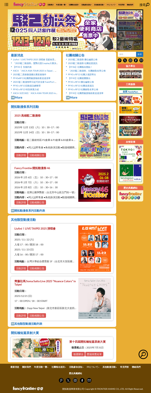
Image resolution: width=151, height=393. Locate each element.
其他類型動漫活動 (23, 219)
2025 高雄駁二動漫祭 (27, 115)
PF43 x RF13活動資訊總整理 (27, 85)
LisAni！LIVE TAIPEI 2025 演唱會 (35, 228)
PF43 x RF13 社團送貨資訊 (81, 85)
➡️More (16, 97)
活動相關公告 (37, 155)
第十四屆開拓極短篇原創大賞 (87, 341)
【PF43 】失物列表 (22, 67)
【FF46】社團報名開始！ (80, 67)
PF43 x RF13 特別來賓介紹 (26, 89)
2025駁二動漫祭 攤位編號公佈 (82, 59)
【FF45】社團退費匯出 (79, 78)
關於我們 (26, 367)
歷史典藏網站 (75, 373)
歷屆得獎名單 (94, 354)
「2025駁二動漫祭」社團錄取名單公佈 (87, 70)
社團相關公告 (75, 55)
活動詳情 (21, 155)
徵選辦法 (78, 354)
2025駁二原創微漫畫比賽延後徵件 (29, 74)
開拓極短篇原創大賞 (25, 333)
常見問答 (121, 5)
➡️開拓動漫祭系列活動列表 (28, 210)
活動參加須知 (86, 5)
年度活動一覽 (60, 5)
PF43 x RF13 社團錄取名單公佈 (83, 89)
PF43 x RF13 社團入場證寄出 (82, 74)
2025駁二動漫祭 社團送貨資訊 (82, 63)
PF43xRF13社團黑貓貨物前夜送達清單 (31, 78)
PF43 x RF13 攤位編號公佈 (81, 82)
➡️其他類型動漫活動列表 (26, 323)
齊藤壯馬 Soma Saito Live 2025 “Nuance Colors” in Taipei (45, 282)
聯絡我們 (130, 5)
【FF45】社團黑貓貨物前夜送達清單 (85, 93)
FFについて (111, 5)
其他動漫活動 (98, 5)
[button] (62, 29)
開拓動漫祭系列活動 (25, 106)
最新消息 (17, 55)
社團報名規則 (73, 5)
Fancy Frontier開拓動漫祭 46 (32, 168)
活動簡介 (51, 5)
